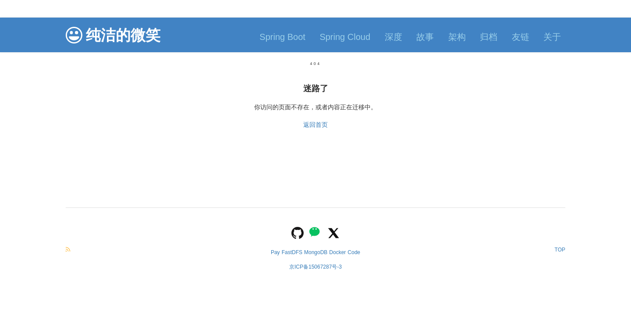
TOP (560, 250)
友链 (520, 37)
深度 (393, 37)
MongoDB (315, 252)
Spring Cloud (344, 37)
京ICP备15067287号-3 (315, 267)
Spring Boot (282, 37)
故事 (425, 37)
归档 (488, 37)
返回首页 (315, 124)
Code (353, 252)
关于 (552, 37)
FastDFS (292, 252)
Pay (275, 252)
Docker (337, 252)
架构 (457, 37)
